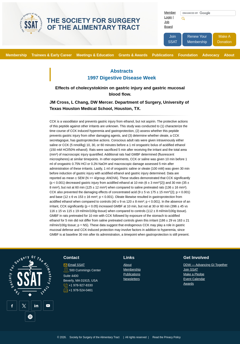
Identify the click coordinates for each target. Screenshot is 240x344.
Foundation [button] (188, 55)
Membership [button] (16, 55)
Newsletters (131, 279)
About (127, 265)
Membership (132, 269)
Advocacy (210, 55)
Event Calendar (194, 279)
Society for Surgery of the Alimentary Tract (95, 337)
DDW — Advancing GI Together (205, 265)
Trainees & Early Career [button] (51, 55)
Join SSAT (172, 39)
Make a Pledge (193, 274)
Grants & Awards (133, 55)
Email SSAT (76, 265)
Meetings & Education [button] (95, 55)
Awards (188, 283)
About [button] (229, 55)
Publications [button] (162, 55)
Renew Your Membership (197, 39)
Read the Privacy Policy (167, 337)
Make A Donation (224, 39)
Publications (131, 274)
